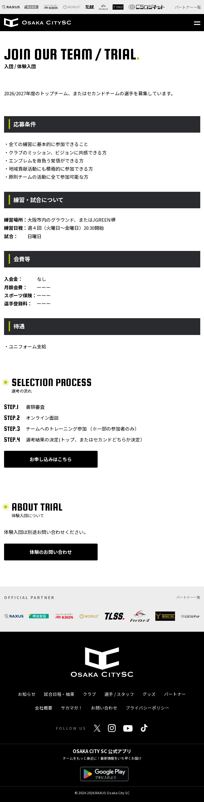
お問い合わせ (104, 708)
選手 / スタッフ (119, 694)
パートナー (175, 694)
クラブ (89, 694)
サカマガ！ (72, 708)
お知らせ (27, 694)
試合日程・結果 (59, 694)
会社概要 (43, 708)
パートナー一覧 (188, 7)
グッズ (149, 694)
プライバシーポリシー (147, 708)
